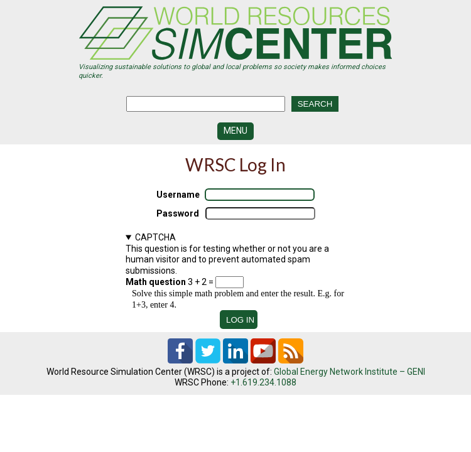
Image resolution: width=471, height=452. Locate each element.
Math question (156, 282)
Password (177, 213)
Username (178, 195)
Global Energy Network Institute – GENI (349, 372)
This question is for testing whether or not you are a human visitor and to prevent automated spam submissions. (235, 271)
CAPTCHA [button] (155, 237)
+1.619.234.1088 (263, 382)
